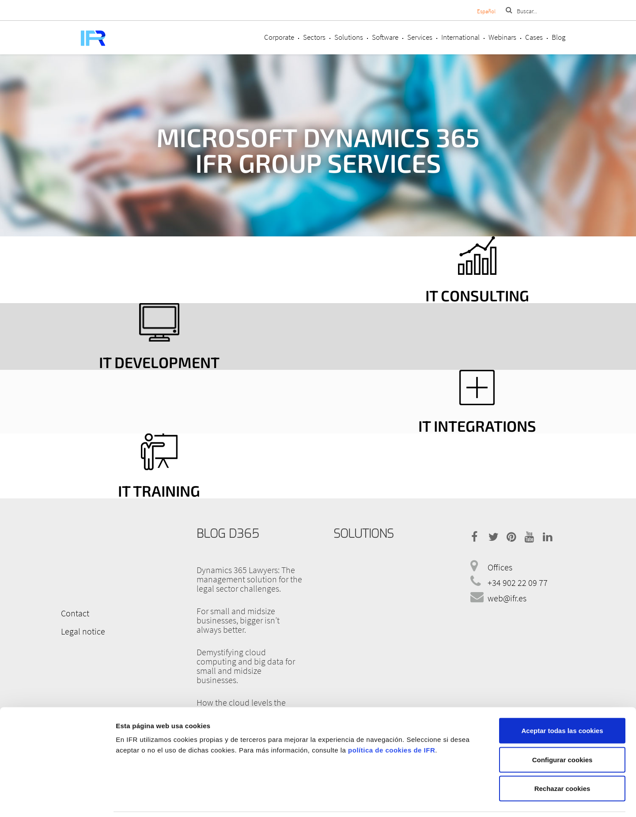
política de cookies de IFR (391, 720)
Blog (558, 37)
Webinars (502, 37)
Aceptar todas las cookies (562, 701)
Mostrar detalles (469, 799)
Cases (534, 37)
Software (385, 37)
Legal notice (82, 630)
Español (486, 11)
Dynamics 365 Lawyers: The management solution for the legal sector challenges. (249, 579)
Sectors (314, 37)
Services (419, 37)
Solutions (348, 37)
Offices (500, 567)
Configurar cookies (562, 730)
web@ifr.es (507, 598)
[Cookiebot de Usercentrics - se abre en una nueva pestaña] (57, 799)
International (460, 37)
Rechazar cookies (562, 759)
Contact (74, 613)
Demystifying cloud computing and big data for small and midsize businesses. (246, 665)
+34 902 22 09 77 (518, 582)
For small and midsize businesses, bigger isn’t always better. (238, 620)
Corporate (279, 37)
